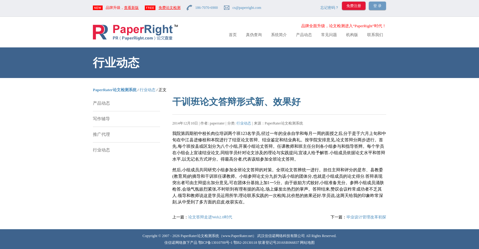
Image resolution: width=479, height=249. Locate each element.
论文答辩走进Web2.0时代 (210, 217)
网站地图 (307, 242)
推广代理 (101, 134)
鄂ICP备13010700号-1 (215, 242)
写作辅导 (101, 119)
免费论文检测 (170, 8)
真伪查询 (254, 34)
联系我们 (375, 34)
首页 (233, 34)
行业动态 (147, 89)
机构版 (352, 34)
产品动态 (304, 34)
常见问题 (329, 34)
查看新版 (131, 8)
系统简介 (279, 34)
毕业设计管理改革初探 (366, 217)
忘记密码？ (329, 8)
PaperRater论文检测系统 (115, 89)
